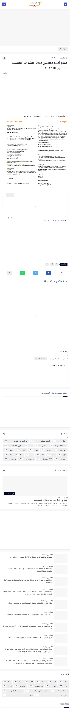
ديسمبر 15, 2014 (46, 566)
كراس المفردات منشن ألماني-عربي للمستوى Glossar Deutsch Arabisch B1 (28, 628)
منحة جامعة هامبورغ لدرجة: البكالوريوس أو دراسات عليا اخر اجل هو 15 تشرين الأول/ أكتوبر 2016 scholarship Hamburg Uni (29, 651)
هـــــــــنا (46, 221)
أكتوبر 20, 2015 (46, 624)
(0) (5, 73)
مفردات (60, 450)
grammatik (27, 459)
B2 (40, 455)
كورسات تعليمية (13, 445)
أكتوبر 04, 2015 (46, 635)
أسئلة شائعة (40, 441)
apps (62, 455)
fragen (60, 459)
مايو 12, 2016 (47, 658)
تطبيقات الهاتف (58, 445)
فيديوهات (40, 445)
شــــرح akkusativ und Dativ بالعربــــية (50, 500)
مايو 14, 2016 (47, 647)
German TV (45, 459)
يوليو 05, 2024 (62, 498)
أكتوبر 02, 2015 (46, 612)
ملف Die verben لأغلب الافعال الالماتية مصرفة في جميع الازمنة (30, 603)
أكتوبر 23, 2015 (46, 578)
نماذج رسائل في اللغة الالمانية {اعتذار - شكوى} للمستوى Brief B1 (30, 638)
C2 (19, 455)
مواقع (46, 450)
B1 (47, 264)
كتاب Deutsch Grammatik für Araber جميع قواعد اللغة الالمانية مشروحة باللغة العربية (30, 570)
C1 (29, 455)
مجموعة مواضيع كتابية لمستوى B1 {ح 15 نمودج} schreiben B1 (31, 557)
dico (8, 455)
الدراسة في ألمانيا (16, 441)
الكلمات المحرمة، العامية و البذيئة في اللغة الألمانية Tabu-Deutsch (30, 615)
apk (9, 450)
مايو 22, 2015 (47, 589)
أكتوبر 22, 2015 (46, 555)
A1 (54, 58)
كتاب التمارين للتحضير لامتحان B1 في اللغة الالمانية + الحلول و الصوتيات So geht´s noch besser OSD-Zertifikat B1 (28, 593)
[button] (48, 273)
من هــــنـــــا (55, 221)
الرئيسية (63, 58)
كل (28, 445)
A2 (52, 264)
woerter (10, 459)
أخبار (59, 441)
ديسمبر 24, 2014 (46, 601)
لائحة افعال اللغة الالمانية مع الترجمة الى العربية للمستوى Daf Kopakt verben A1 (28, 582)
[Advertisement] (35, 27)
